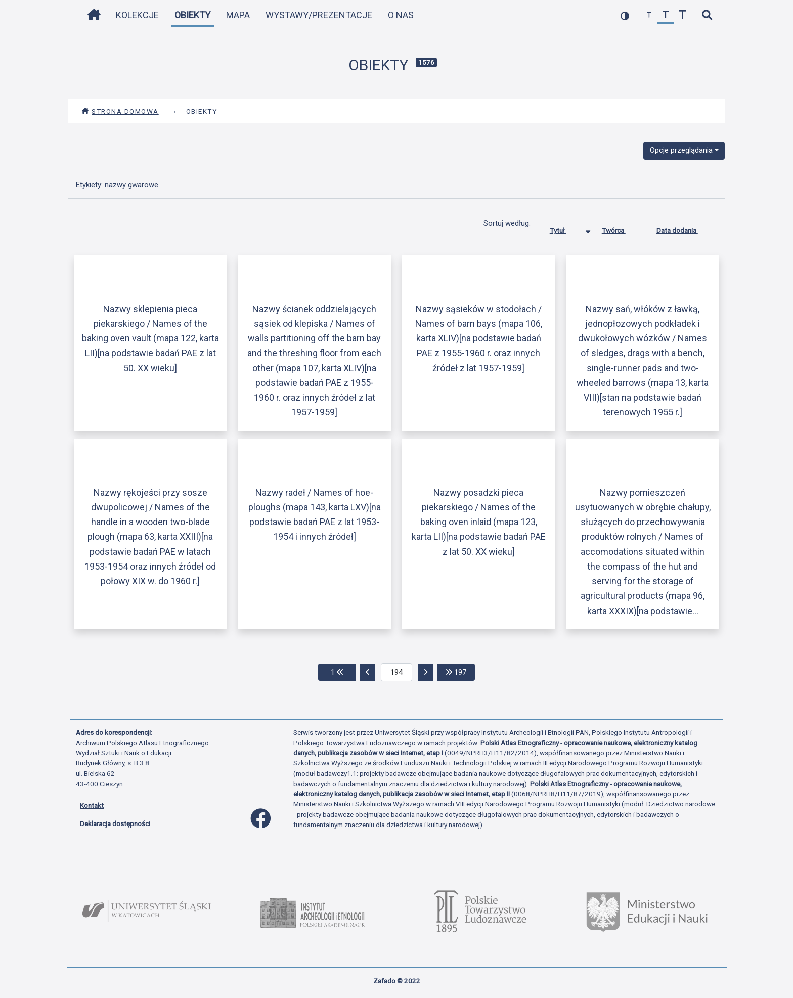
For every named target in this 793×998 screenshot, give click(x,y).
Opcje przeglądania (681, 150)
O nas (401, 15)
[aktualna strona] (397, 672)
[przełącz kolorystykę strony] (624, 15)
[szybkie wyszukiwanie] (706, 15)
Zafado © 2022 (396, 981)
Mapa (238, 15)
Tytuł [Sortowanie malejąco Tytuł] (566, 228)
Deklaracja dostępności (115, 823)
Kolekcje (137, 15)
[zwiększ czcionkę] (682, 15)
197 (460, 671)
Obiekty (192, 15)
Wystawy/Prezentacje (319, 15)
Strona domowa (120, 111)
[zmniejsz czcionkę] (649, 15)
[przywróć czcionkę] (665, 15)
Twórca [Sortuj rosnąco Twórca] (621, 228)
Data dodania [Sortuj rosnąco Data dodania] (684, 228)
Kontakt (92, 805)
